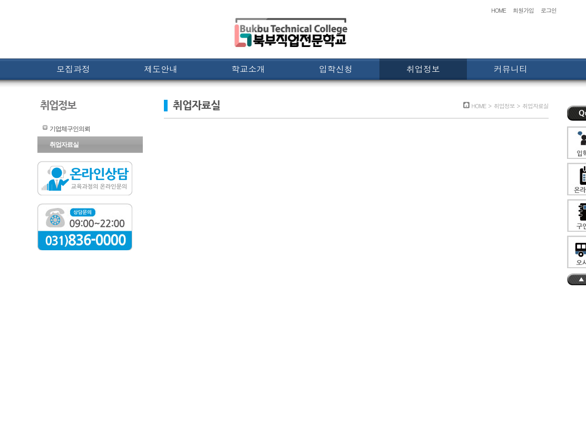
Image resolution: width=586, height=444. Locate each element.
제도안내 (161, 69)
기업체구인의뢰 (70, 129)
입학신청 (336, 69)
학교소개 (248, 69)
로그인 (548, 10)
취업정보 (423, 69)
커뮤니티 (511, 69)
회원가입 (523, 10)
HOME (498, 10)
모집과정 (73, 69)
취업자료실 (64, 144)
